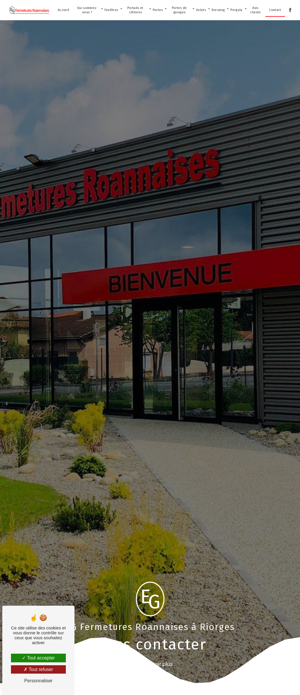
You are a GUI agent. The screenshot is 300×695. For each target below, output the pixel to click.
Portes (158, 10)
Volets (201, 10)
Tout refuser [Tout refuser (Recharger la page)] (38, 669)
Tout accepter (38, 657)
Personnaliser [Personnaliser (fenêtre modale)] (38, 680)
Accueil (63, 10)
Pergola (236, 10)
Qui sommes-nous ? (87, 10)
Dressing (218, 10)
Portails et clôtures (135, 10)
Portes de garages (179, 10)
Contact (275, 10)
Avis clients (255, 10)
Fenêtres (111, 10)
